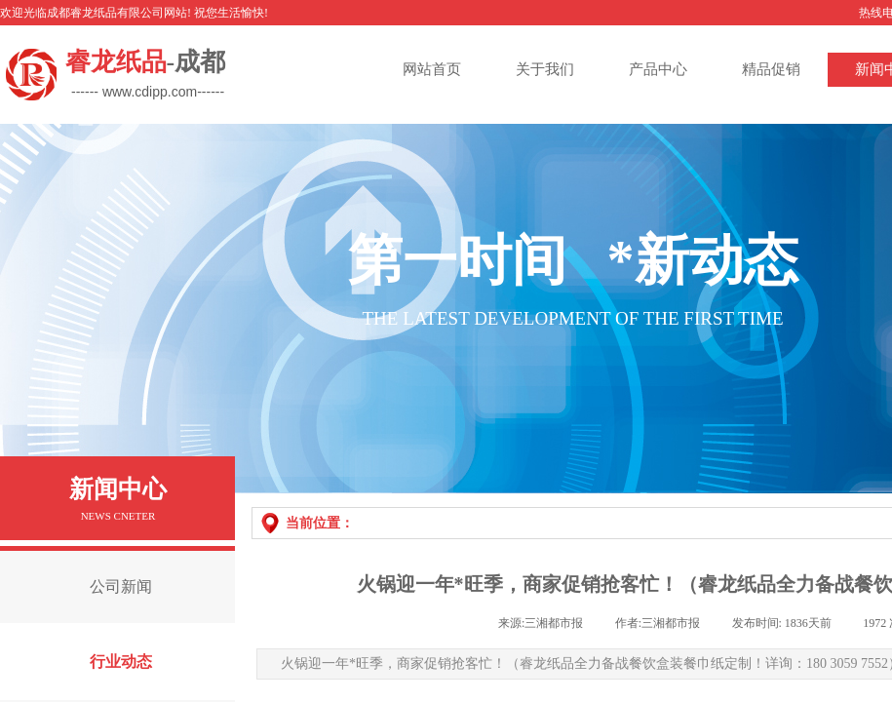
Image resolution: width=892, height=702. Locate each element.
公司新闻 (121, 586)
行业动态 (121, 661)
